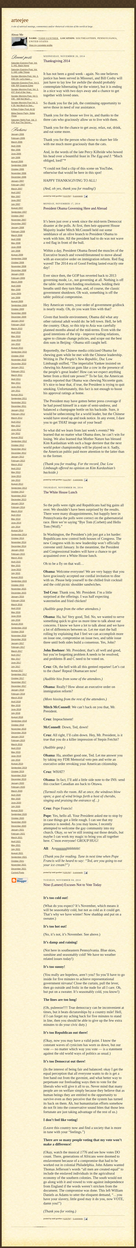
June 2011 (16, 387)
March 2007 (16, 189)
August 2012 (17, 437)
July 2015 (15, 573)
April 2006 (16, 146)
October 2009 (17, 309)
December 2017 (18, 686)
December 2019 (18, 779)
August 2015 (17, 577)
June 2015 (16, 569)
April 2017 (16, 655)
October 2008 (17, 262)
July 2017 (15, 666)
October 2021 (17, 861)
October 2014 (17, 538)
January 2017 (17, 643)
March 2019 (16, 744)
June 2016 (16, 616)
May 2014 (15, 519)
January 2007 (17, 181)
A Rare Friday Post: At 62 (23, 109)
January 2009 (17, 274)
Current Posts (17, 872)
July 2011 (15, 391)
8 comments (78, 196)
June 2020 (16, 803)
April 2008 (16, 239)
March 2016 (16, 604)
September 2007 (19, 212)
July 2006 (15, 157)
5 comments (78, 1219)
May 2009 (15, 289)
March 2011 (16, 375)
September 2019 (19, 768)
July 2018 (15, 713)
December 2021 (18, 869)
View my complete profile (40, 45)
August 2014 (17, 530)
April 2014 (16, 515)
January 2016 (17, 596)
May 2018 (15, 705)
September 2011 (19, 398)
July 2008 (15, 251)
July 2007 (15, 204)
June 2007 (16, 200)
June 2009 (16, 293)
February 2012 (18, 414)
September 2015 (19, 581)
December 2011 (18, 406)
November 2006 (18, 173)
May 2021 (15, 845)
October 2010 (17, 356)
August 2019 (17, 764)
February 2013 (18, 461)
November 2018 (18, 729)
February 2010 (18, 324)
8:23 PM (66, 196)
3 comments (78, 480)
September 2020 (19, 814)
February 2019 (18, 740)
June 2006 (16, 154)
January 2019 (17, 736)
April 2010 (16, 332)
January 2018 (17, 690)
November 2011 (18, 402)
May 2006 (15, 150)
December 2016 (18, 639)
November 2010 (18, 359)
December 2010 (18, 363)
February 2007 (18, 185)
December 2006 (18, 177)
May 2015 (15, 565)
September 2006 (19, 165)
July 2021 (15, 849)
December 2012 (18, 453)
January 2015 (17, 550)
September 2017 (19, 674)
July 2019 (15, 760)
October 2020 (17, 818)
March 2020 (16, 791)
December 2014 (18, 546)
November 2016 (18, 635)
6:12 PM (66, 480)
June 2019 (16, 756)
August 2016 (17, 624)
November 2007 (18, 220)
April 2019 (16, 748)
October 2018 (17, 725)
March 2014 (16, 511)
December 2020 (18, 826)
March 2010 (16, 328)
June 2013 (16, 476)
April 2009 (16, 286)
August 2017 (17, 670)
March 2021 (16, 837)
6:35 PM (66, 872)
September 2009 (19, 305)
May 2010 (15, 336)
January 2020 (17, 783)
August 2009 (17, 301)
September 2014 (19, 534)
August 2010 (17, 348)
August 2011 (17, 394)
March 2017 (16, 651)
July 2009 (15, 297)
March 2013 (16, 464)
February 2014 (18, 507)
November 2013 (18, 496)
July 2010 (15, 344)
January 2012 (17, 410)
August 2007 (17, 208)
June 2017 (16, 662)
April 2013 (16, 468)
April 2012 (16, 422)
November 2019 (18, 775)
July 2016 (15, 620)
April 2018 (16, 701)
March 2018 (16, 697)
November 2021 (18, 865)
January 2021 (17, 830)
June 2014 (16, 523)
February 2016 (18, 600)
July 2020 (15, 806)
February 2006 (18, 138)
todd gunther (48, 38)
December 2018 (18, 733)
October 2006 (17, 169)
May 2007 (15, 196)
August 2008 (17, 255)
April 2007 (16, 192)
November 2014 (18, 542)
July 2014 (15, 527)
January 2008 (17, 227)
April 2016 (16, 608)
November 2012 (18, 449)
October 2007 (17, 216)
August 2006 (17, 161)
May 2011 (15, 383)
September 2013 (19, 488)
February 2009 (18, 278)
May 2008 (15, 243)
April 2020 (16, 795)
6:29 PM (66, 1219)
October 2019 (17, 771)
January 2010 (17, 321)
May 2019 (15, 752)
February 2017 (18, 647)
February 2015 (18, 554)
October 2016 (17, 631)
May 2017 (15, 659)
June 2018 (16, 709)
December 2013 (18, 499)
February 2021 (18, 834)
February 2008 (18, 231)
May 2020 (15, 799)
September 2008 (19, 258)
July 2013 (15, 480)
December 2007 (18, 223)
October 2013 (17, 492)
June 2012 (16, 429)
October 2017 (17, 678)
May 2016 (15, 612)
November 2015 (18, 589)
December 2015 (18, 593)
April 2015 (16, 562)
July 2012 (15, 433)
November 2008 (18, 266)
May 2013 (15, 472)
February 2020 (18, 787)
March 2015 (16, 558)
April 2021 (16, 841)
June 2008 (16, 247)
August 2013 (17, 484)
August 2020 (17, 810)
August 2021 (17, 853)
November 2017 (18, 682)
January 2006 (17, 134)
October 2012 (17, 445)
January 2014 (17, 503)
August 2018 (17, 717)
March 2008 (16, 235)
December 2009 (18, 317)
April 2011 (16, 379)
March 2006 (16, 142)
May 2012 (15, 426)
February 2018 (18, 694)
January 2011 (17, 367)
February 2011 (18, 371)
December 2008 (18, 270)
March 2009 (16, 282)
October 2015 (17, 585)
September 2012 (19, 441)
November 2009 (18, 313)
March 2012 (16, 418)
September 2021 (19, 857)
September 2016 (19, 628)
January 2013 (17, 457)
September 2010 (19, 352)
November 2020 (18, 822)
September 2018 (19, 721)
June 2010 (16, 340)
